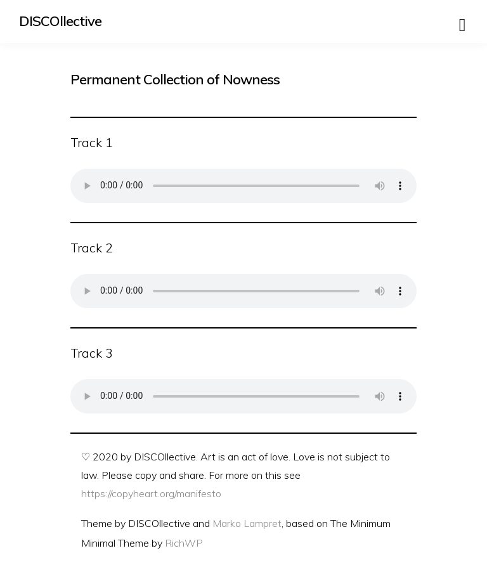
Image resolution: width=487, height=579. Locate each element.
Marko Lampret (247, 523)
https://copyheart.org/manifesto (151, 493)
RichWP (184, 543)
